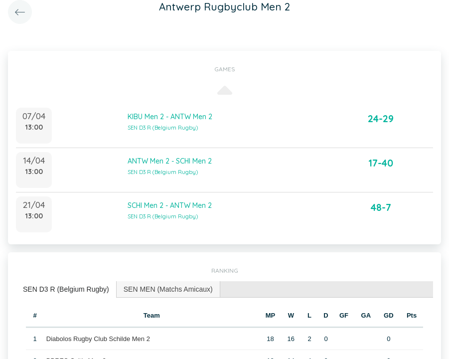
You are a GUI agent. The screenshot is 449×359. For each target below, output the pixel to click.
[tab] (66, 289)
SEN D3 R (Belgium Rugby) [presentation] (66, 289)
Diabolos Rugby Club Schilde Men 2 (98, 339)
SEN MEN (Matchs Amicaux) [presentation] (168, 289)
